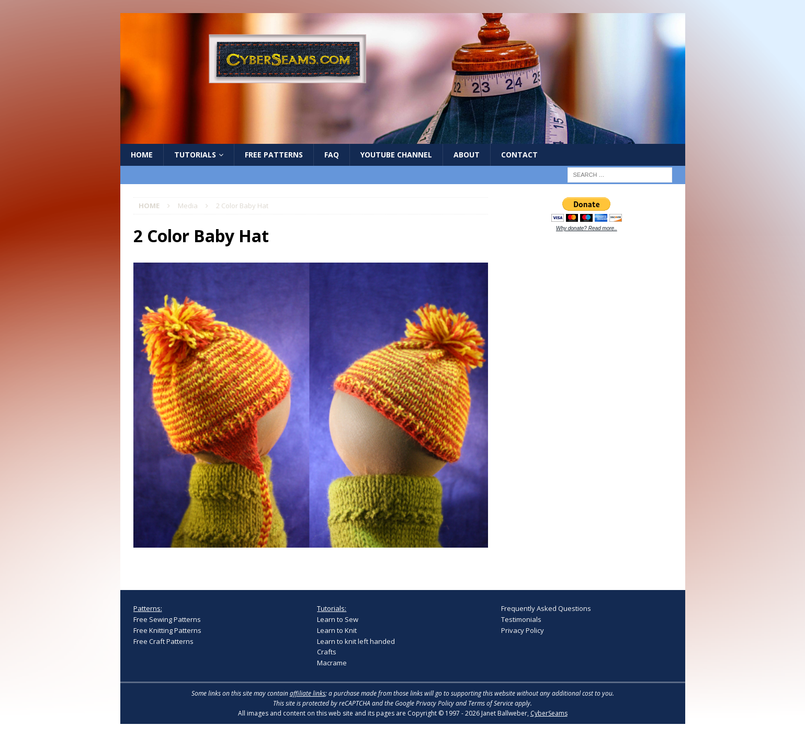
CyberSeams (549, 713)
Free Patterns (274, 155)
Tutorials (195, 155)
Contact (519, 155)
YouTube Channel (396, 155)
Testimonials (521, 619)
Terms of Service (490, 703)
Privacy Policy (522, 630)
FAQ (331, 155)
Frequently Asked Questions (546, 608)
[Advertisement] (579, 404)
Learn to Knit (337, 630)
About (466, 155)
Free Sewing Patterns (167, 619)
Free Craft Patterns (163, 641)
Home (142, 155)
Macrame (332, 662)
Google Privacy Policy (424, 703)
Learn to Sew (337, 619)
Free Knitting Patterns (167, 630)
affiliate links (307, 693)
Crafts (326, 651)
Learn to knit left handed (356, 641)
